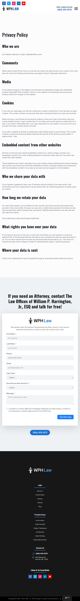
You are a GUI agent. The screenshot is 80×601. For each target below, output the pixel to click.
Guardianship (40, 532)
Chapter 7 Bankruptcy (40, 528)
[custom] (9, 3)
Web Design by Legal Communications (45, 599)
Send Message (65, 417)
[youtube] (23, 3)
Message (10, 393)
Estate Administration (40, 540)
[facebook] (4, 3)
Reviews (40, 499)
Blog (40, 506)
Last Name (10, 344)
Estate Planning (40, 536)
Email (8, 363)
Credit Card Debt (40, 524)
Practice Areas (40, 495)
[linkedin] (19, 3)
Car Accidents (40, 520)
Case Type (10, 373)
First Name (10, 334)
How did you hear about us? (17, 383)
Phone (9, 354)
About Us (40, 491)
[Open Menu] (76, 8)
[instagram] (14, 3)
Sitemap (40, 502)
